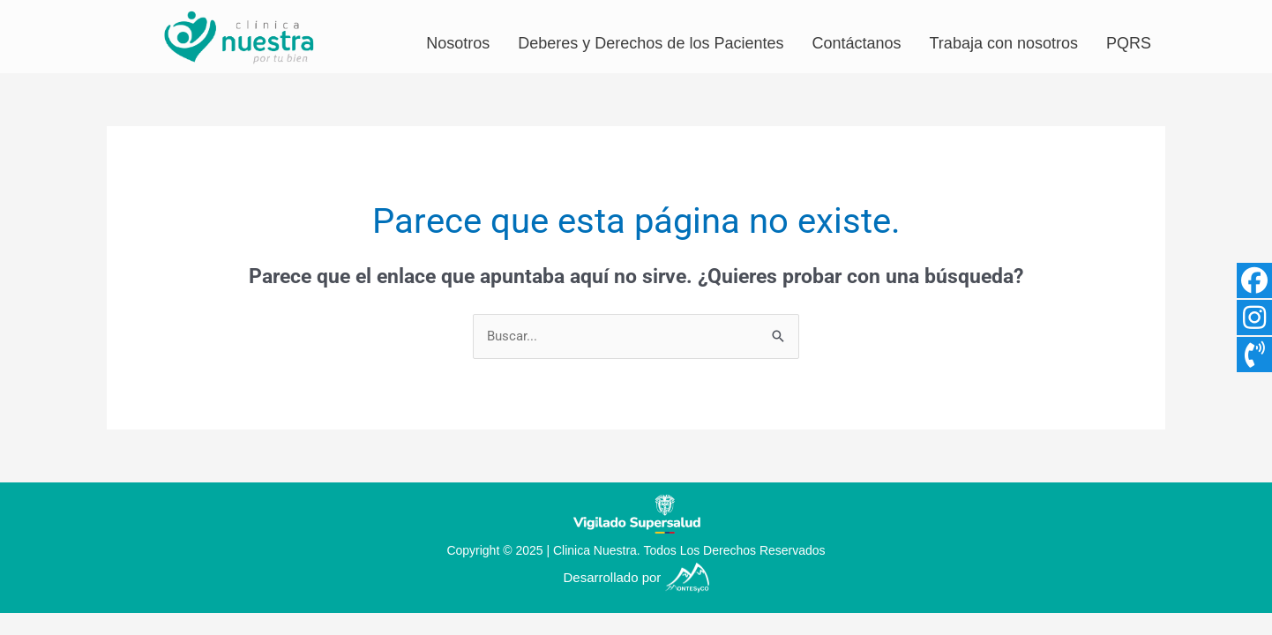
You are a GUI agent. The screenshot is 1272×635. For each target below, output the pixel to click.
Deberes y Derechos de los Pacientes (650, 43)
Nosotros (458, 43)
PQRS (1128, 43)
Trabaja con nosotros (1004, 43)
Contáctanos (856, 43)
